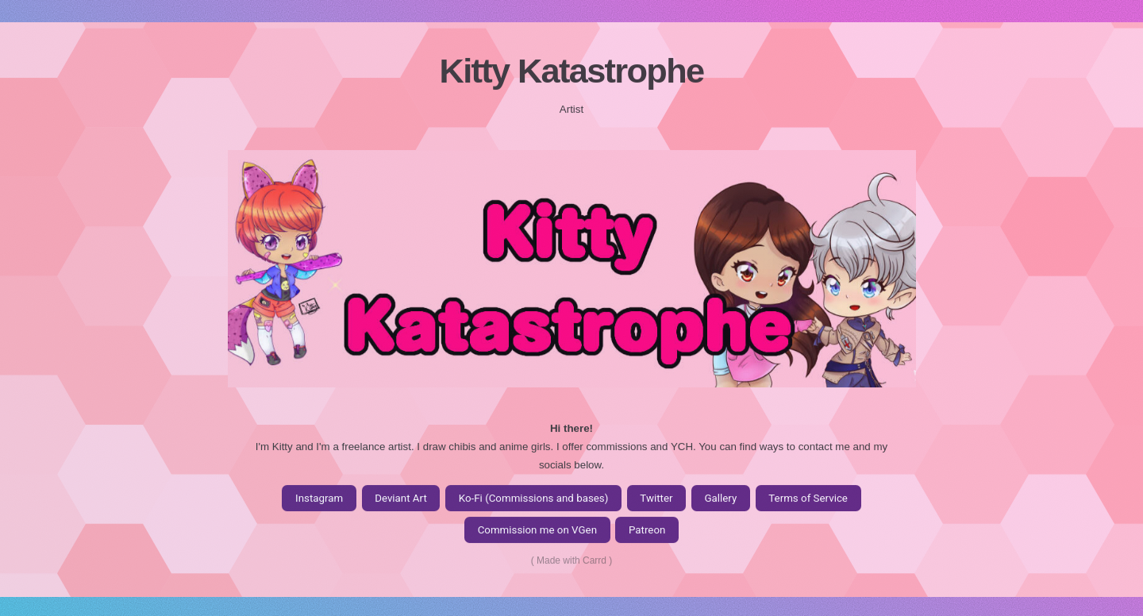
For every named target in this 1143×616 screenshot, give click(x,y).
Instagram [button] (319, 500)
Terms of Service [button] (808, 500)
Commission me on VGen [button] (537, 531)
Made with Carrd (571, 562)
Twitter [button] (656, 500)
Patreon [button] (647, 531)
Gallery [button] (720, 500)
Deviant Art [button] (401, 500)
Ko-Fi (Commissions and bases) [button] (534, 500)
